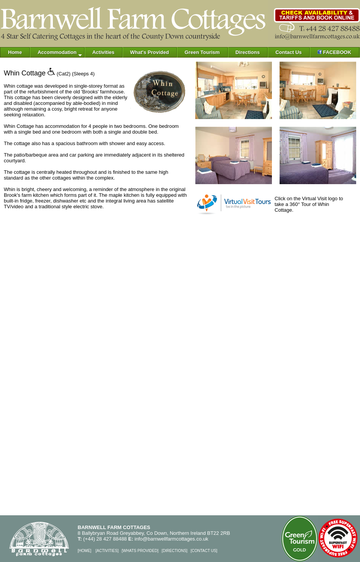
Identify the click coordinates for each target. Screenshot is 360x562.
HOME (84, 551)
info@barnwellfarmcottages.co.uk (171, 539)
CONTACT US (203, 551)
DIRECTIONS (175, 551)
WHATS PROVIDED (140, 551)
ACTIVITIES (107, 551)
